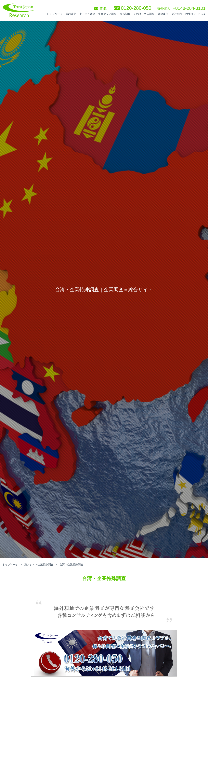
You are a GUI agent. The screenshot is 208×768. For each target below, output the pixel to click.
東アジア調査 (87, 13)
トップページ (54, 13)
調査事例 (163, 13)
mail (101, 8)
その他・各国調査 (144, 13)
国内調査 (70, 13)
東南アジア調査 (107, 13)
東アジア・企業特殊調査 (38, 564)
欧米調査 (125, 13)
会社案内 (176, 13)
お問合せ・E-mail (195, 13)
